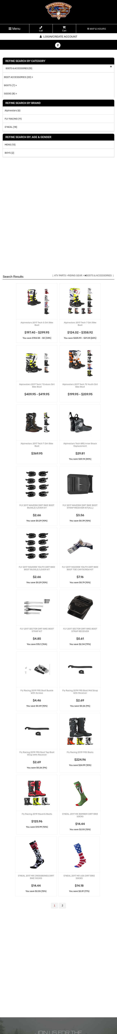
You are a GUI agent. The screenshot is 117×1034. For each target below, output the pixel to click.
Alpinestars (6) (12, 110)
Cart (64, 29)
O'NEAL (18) (11, 127)
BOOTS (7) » (10, 85)
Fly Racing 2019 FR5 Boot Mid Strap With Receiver (80, 691)
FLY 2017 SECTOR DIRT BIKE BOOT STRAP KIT (37, 629)
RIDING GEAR (75, 275)
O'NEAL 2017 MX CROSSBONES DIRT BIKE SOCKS (36, 876)
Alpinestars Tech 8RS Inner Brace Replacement (80, 444)
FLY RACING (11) (13, 118)
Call (41, 29)
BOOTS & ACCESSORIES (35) (19, 68)
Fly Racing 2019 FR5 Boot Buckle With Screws (37, 691)
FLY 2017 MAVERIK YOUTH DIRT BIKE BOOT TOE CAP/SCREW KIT (80, 568)
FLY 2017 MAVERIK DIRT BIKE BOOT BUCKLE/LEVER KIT (36, 506)
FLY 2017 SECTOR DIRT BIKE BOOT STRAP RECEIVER (80, 629)
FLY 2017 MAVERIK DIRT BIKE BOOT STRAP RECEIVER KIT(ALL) (80, 506)
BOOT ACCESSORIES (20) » (18, 77)
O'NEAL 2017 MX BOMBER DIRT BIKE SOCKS (80, 815)
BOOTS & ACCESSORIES (98, 275)
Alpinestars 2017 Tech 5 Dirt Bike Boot (37, 323)
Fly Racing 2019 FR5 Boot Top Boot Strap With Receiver (36, 753)
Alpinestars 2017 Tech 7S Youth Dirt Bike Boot (80, 385)
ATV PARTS (60, 275)
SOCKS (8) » (10, 93)
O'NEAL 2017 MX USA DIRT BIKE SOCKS (79, 876)
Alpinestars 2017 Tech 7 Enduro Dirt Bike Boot (37, 385)
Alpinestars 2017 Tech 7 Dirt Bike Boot (80, 323)
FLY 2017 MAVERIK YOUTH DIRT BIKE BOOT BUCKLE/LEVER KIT (37, 568)
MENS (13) (10, 144)
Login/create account (58, 36)
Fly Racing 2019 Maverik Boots (37, 814)
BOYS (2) (9, 152)
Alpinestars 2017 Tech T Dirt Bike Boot (37, 444)
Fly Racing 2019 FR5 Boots (80, 752)
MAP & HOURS (96, 28)
